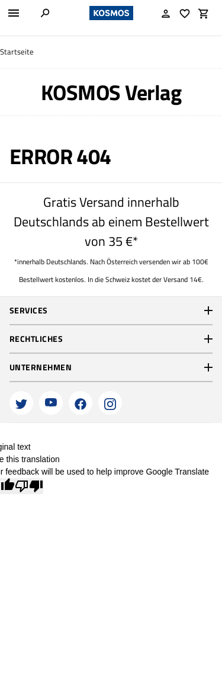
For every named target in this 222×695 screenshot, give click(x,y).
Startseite (17, 51)
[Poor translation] (29, 486)
